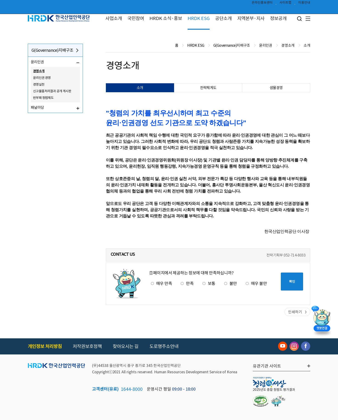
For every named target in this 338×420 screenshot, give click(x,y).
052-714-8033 (294, 255)
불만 (230, 283)
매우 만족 (161, 283)
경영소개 (39, 71)
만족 (187, 283)
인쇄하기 (295, 312)
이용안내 (304, 4)
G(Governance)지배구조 (52, 50)
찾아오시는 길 (125, 346)
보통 (209, 283)
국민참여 (135, 18)
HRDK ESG (199, 18)
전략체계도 (208, 87)
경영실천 (39, 84)
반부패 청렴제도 (43, 98)
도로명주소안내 (163, 346)
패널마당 (37, 107)
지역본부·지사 (251, 18)
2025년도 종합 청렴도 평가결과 (274, 390)
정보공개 (278, 18)
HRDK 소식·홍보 (165, 18)
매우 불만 (256, 283)
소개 (140, 87)
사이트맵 (285, 4)
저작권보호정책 (87, 346)
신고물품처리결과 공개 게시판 (52, 91)
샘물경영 (276, 87)
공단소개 (223, 18)
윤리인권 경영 (42, 78)
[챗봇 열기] (321, 321)
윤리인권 (37, 62)
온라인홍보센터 (262, 4)
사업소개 (113, 18)
